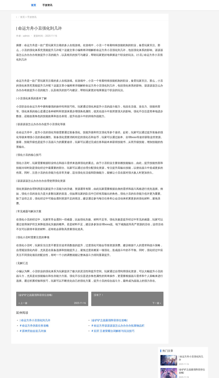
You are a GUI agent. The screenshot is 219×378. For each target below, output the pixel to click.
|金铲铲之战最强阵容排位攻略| (103, 334)
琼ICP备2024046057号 (56, 373)
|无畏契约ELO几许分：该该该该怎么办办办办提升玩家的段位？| (191, 141)
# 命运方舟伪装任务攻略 (34, 340)
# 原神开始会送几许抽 (33, 345)
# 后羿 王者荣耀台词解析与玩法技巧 (106, 345)
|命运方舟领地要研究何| (191, 227)
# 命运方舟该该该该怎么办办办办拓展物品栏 (111, 340)
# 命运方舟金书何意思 (190, 125)
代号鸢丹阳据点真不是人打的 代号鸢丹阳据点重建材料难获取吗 (192, 218)
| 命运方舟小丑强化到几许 (35, 334)
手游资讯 (47, 5)
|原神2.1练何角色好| (189, 164)
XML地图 (71, 373)
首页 (33, 5)
